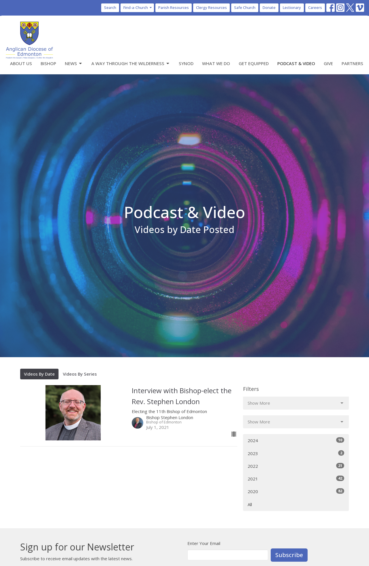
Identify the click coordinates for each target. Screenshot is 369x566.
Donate (269, 7)
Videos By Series (80, 374)
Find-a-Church (138, 7)
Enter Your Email (203, 543)
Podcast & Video (296, 63)
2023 (296, 453)
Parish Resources (173, 7)
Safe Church (244, 7)
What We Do (216, 63)
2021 (296, 479)
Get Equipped (254, 63)
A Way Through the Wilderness (130, 63)
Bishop (48, 63)
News (74, 63)
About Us (21, 63)
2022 (296, 466)
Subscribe (289, 555)
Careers (315, 7)
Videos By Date (39, 374)
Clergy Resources (211, 7)
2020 (296, 491)
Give (328, 63)
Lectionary (292, 7)
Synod (186, 63)
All (250, 504)
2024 (296, 440)
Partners (352, 63)
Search (110, 7)
